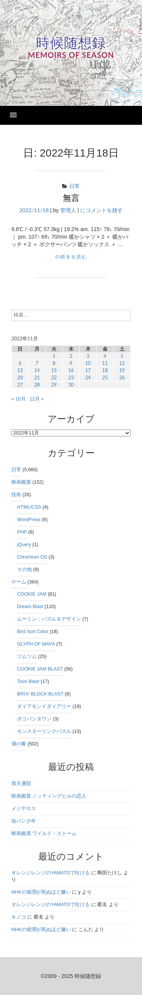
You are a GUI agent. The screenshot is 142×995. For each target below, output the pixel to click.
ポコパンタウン (34, 719)
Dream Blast (30, 606)
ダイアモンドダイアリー (44, 706)
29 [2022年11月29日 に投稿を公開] (54, 385)
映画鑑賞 (21, 482)
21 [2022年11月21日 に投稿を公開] (37, 377)
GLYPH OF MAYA (36, 644)
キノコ (18, 917)
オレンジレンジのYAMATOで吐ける (50, 872)
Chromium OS (32, 557)
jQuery (24, 544)
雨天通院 (21, 783)
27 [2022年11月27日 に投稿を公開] (20, 385)
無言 (71, 198)
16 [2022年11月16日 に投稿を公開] (71, 370)
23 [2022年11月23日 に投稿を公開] (71, 377)
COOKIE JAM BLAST (40, 669)
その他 (24, 569)
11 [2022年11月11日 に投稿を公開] (105, 363)
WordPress (29, 519)
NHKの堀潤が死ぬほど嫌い (41, 892)
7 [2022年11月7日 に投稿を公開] (37, 363)
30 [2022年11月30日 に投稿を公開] (71, 385)
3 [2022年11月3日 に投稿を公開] (88, 356)
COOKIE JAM (32, 594)
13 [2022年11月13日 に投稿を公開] (20, 370)
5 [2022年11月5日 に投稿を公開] (121, 356)
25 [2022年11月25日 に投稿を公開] (105, 377)
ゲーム (18, 582)
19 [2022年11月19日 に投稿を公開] (122, 370)
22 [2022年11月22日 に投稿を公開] (54, 377)
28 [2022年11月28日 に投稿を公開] (37, 385)
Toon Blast (28, 681)
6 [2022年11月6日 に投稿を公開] (20, 363)
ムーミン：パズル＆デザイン (49, 619)
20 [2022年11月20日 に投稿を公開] (20, 377)
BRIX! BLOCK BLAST (40, 694)
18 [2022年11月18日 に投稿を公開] (105, 370)
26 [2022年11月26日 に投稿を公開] (122, 377)
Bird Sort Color (32, 631)
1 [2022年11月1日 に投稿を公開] (54, 356)
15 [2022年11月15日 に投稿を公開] (54, 370)
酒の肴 (18, 744)
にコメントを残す (101, 210)
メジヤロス (23, 808)
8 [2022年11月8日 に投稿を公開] (54, 363)
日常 (74, 186)
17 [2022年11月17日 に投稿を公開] (88, 370)
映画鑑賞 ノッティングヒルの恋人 (49, 796)
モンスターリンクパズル (44, 731)
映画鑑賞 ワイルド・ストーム (44, 833)
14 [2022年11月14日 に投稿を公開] (37, 370)
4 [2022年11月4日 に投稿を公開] (104, 356)
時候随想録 (71, 43)
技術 (16, 494)
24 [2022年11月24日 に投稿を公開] (88, 377)
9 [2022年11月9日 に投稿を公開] (71, 363)
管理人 (68, 210)
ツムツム (27, 656)
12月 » (37, 399)
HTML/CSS (29, 507)
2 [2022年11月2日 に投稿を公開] (71, 356)
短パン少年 (23, 821)
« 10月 (18, 399)
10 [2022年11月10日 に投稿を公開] (88, 363)
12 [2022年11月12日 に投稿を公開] (122, 363)
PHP (22, 532)
